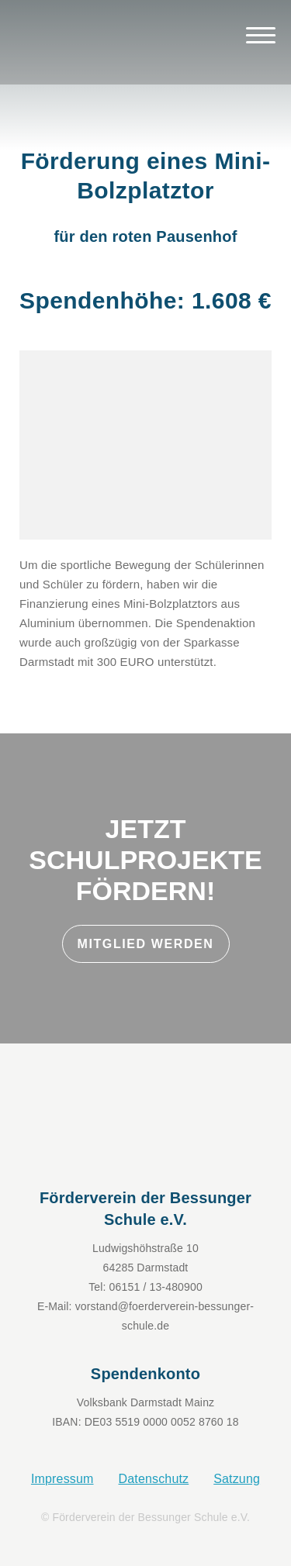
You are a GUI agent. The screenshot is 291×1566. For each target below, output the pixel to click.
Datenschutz (154, 1478)
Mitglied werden (146, 943)
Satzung (236, 1478)
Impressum (62, 1478)
